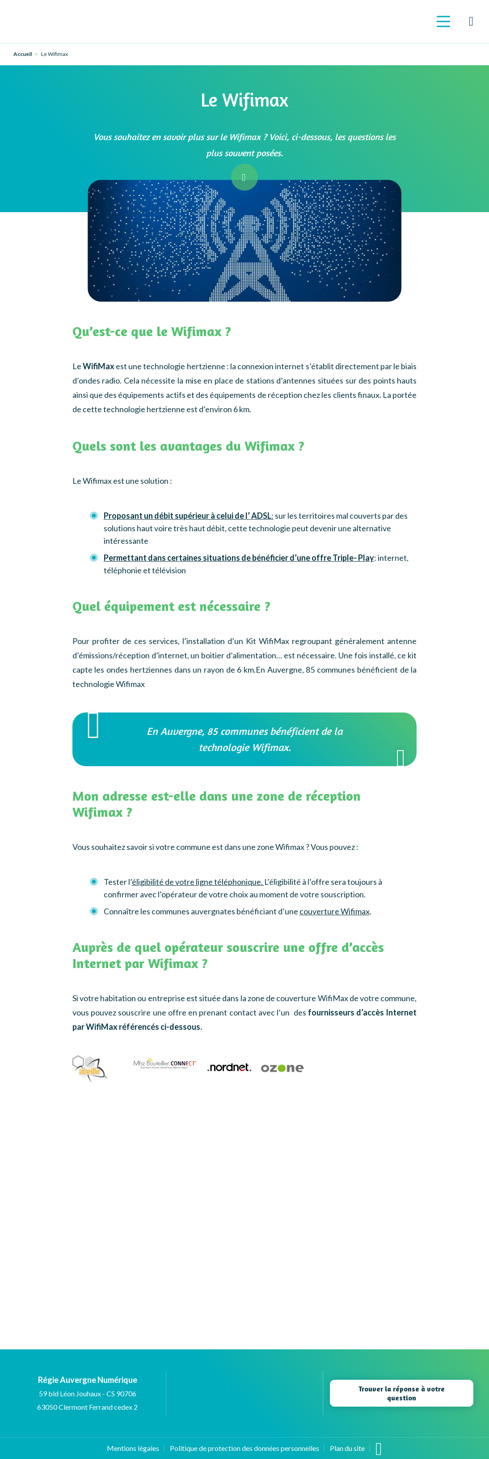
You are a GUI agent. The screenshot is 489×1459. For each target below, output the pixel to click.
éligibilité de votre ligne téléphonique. (198, 882)
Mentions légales (133, 1448)
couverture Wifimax (334, 911)
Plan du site (347, 1448)
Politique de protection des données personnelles (244, 1448)
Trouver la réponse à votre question (401, 1393)
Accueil (22, 54)
